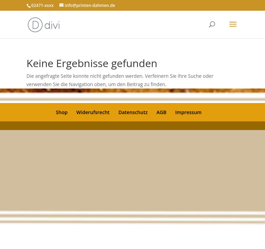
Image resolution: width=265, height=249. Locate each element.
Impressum (188, 112)
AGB (162, 112)
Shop (62, 112)
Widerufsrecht (92, 112)
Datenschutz (133, 112)
